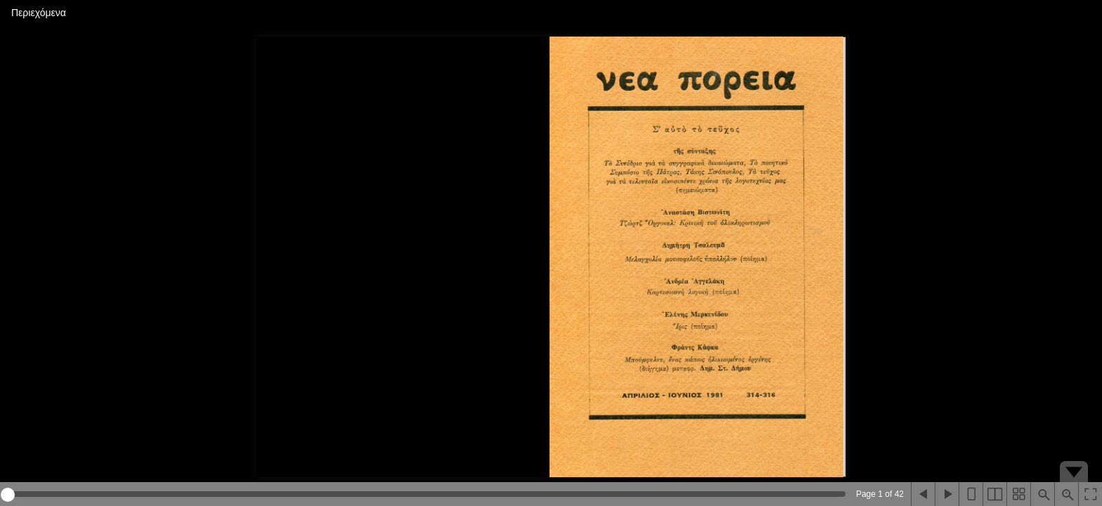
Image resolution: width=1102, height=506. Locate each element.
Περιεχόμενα (38, 12)
